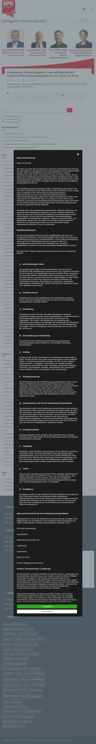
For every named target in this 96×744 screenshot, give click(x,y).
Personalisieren (47, 611)
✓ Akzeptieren (47, 607)
